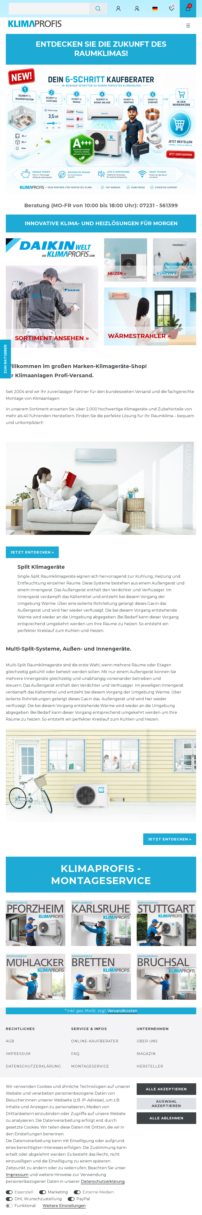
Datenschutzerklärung (33, 1066)
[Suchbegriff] (49, 9)
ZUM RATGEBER (5, 359)
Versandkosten (122, 1010)
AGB (10, 1041)
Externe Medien (98, 1192)
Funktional (25, 1205)
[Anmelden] (119, 8)
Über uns (147, 1041)
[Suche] (98, 9)
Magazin (146, 1054)
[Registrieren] (138, 8)
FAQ (75, 1054)
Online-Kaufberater (95, 1041)
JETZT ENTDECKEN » (32, 552)
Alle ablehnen (166, 1118)
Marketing (58, 1192)
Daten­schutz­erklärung (103, 1181)
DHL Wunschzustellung (38, 1199)
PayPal (83, 1199)
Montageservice (90, 1066)
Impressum (18, 1054)
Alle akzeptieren (166, 1089)
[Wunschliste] (171, 8)
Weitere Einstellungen (64, 1205)
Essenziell (24, 1192)
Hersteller (150, 1066)
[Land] (155, 8)
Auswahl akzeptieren (166, 1103)
